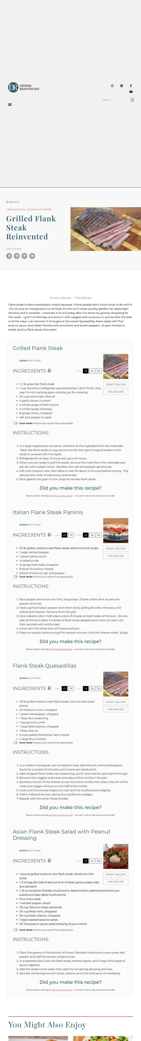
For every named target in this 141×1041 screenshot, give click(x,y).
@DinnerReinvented (62, 495)
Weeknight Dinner (39, 209)
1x (86, 370)
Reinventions (16, 209)
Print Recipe (83, 297)
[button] (10, 104)
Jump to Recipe (60, 297)
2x (92, 370)
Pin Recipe (116, 391)
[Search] (132, 100)
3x (98, 370)
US (64, 535)
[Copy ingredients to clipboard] (49, 370)
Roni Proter (35, 360)
